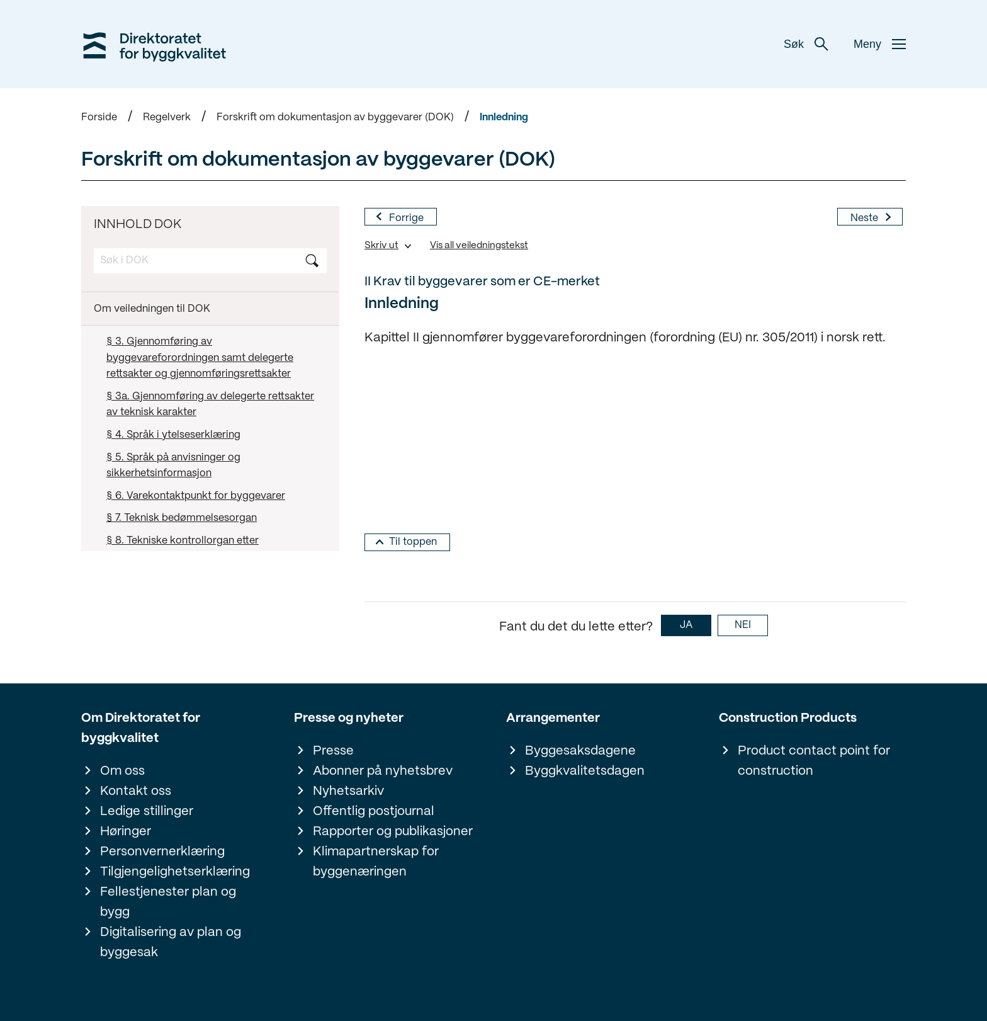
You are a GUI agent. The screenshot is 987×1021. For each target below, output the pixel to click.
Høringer (125, 832)
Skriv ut (381, 245)
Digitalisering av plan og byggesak (170, 943)
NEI (743, 625)
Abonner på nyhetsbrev (383, 771)
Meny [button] (880, 44)
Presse (333, 751)
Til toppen (413, 542)
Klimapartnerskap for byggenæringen (376, 862)
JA (686, 625)
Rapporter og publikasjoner (393, 832)
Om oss (122, 771)
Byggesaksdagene (580, 751)
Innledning (504, 117)
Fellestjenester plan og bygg (168, 902)
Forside (99, 117)
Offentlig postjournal (373, 812)
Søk (806, 44)
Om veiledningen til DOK (152, 309)
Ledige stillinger (146, 812)
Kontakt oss (135, 791)
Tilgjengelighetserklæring (175, 872)
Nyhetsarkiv (348, 791)
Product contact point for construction (814, 761)
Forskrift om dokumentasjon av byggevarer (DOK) (335, 117)
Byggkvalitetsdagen (585, 771)
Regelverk (167, 117)
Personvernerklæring (162, 852)
